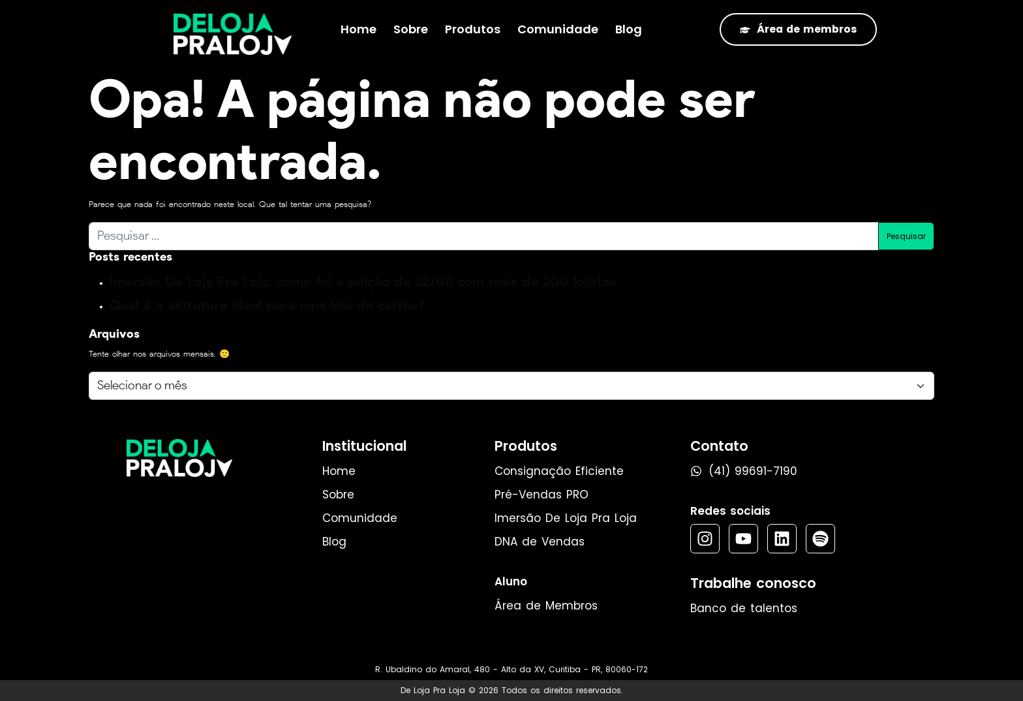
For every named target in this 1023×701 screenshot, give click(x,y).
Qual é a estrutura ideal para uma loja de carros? (267, 305)
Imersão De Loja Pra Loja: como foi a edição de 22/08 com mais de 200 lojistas (363, 281)
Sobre (410, 29)
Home (358, 29)
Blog (628, 29)
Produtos (472, 29)
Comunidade (557, 29)
